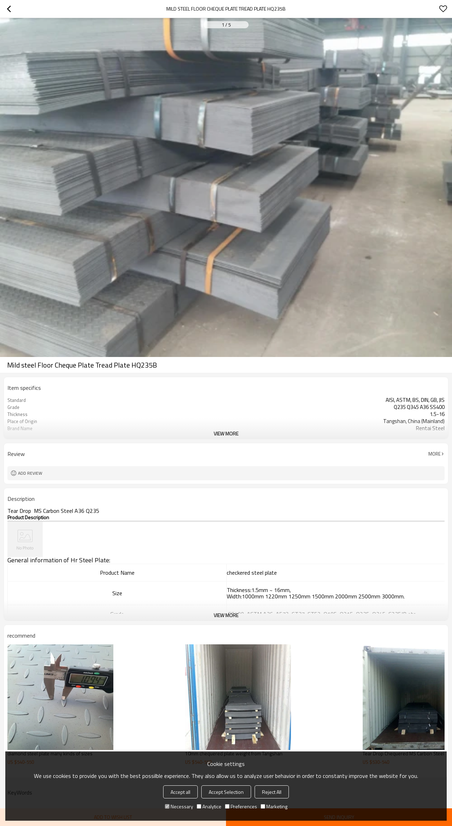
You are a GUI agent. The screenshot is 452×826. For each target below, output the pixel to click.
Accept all (180, 792)
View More (226, 433)
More (434, 453)
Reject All (271, 792)
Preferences (241, 806)
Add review (30, 473)
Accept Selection (226, 792)
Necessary (179, 806)
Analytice (209, 806)
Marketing (274, 806)
